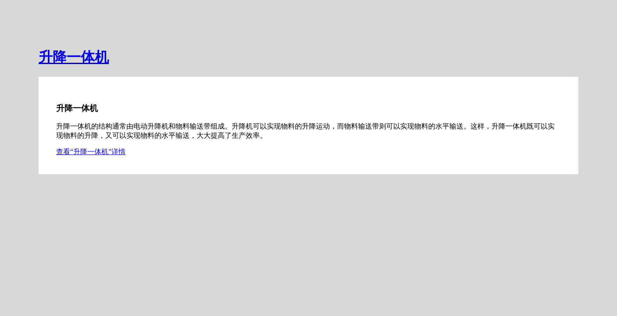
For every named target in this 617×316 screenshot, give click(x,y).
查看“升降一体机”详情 (91, 151)
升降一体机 (74, 57)
